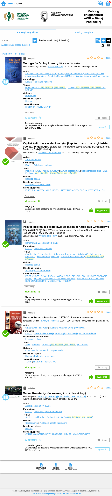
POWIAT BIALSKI (96, 190)
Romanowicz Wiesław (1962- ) (42, 243)
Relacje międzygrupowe (65, 254)
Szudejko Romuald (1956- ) (41, 73)
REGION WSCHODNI (35, 281)
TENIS (28, 362)
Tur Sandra (33, 159)
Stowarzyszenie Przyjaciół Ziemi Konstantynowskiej (62, 396)
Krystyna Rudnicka (50, 321)
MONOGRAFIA (44, 107)
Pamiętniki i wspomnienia (51, 350)
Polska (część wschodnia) (73, 256)
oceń (108, 58)
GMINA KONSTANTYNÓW (37, 434)
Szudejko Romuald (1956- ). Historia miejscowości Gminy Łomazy (78, 76)
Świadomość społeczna (48, 256)
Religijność (83, 254)
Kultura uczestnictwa (70, 171)
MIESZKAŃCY (54, 281)
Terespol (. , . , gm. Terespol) (65, 344)
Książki (28, 82)
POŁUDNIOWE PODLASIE (94, 276)
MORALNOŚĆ (63, 276)
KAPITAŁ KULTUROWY (48, 190)
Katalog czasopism (84, 32)
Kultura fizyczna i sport (44, 356)
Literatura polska (33, 339)
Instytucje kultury (33, 171)
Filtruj (22, 53)
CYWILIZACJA (48, 276)
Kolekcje (26, 45)
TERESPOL (50, 362)
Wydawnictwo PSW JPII (49, 152)
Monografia (30, 95)
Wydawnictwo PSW (47, 236)
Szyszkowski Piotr (36, 328)
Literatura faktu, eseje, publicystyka (50, 333)
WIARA (28, 278)
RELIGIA (76, 276)
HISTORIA (30, 107)
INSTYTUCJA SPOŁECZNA (74, 190)
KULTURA (30, 190)
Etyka (40, 254)
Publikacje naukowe (43, 82)
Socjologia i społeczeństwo (37, 184)
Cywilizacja (30, 254)
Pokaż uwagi (29, 112)
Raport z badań (32, 179)
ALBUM (67, 434)
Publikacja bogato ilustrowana (53, 423)
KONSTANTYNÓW (81, 434)
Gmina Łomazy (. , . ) (45, 87)
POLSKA (67, 281)
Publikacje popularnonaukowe (82, 333)
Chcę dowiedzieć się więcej (43, 493)
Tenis (27, 344)
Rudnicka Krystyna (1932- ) (67, 328)
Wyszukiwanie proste (11, 45)
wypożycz (102, 210)
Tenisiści (36, 344)
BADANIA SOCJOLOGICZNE (90, 278)
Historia (29, 101)
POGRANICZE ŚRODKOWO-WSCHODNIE (54, 278)
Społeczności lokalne (91, 171)
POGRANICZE (32, 276)
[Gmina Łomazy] (55, 66)
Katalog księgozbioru (27, 32)
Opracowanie (31, 350)
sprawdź (102, 127)
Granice (48, 254)
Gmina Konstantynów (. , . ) (70, 417)
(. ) (63, 173)
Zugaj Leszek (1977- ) (38, 406)
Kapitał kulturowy (51, 171)
